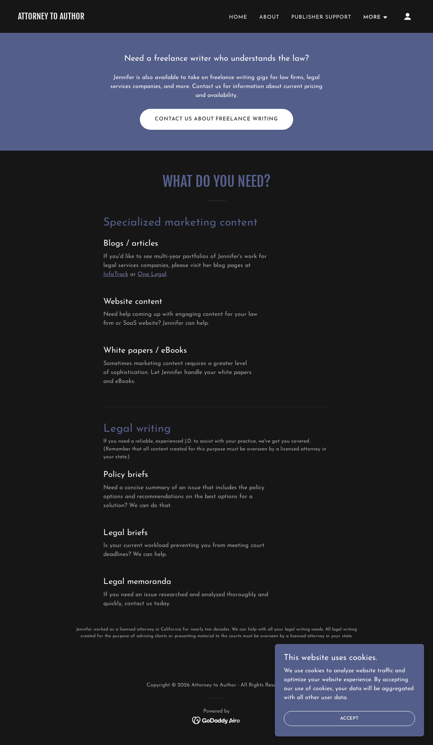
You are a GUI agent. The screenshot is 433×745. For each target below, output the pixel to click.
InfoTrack (115, 274)
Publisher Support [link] (321, 17)
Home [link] (238, 17)
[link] (51, 18)
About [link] (269, 17)
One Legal (152, 274)
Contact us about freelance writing (217, 119)
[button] (375, 17)
